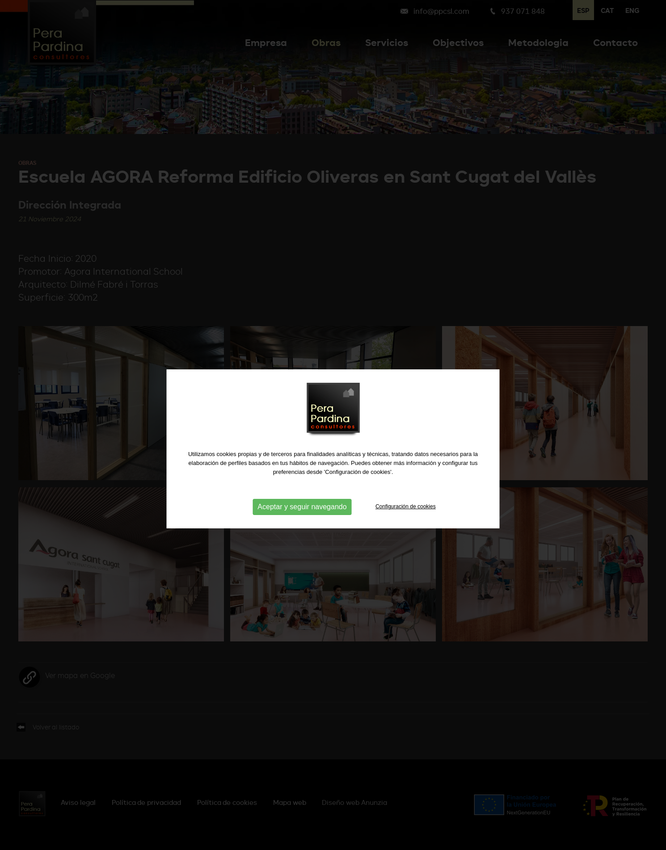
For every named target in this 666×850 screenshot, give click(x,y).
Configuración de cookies (405, 514)
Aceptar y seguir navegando (301, 514)
